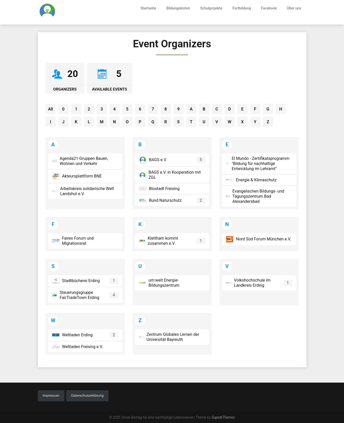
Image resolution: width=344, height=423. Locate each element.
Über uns (294, 8)
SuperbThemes (223, 417)
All (50, 109)
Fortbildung (241, 8)
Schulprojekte (211, 8)
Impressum (51, 395)
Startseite (148, 8)
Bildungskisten (178, 8)
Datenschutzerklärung (87, 395)
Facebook (269, 8)
